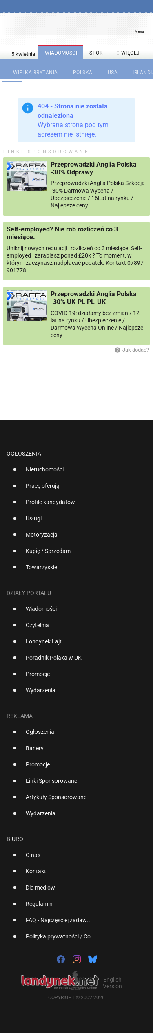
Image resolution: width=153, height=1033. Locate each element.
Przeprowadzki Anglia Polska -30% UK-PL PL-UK (94, 298)
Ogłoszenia (24, 453)
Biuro (15, 839)
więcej (127, 53)
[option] (73, 473)
